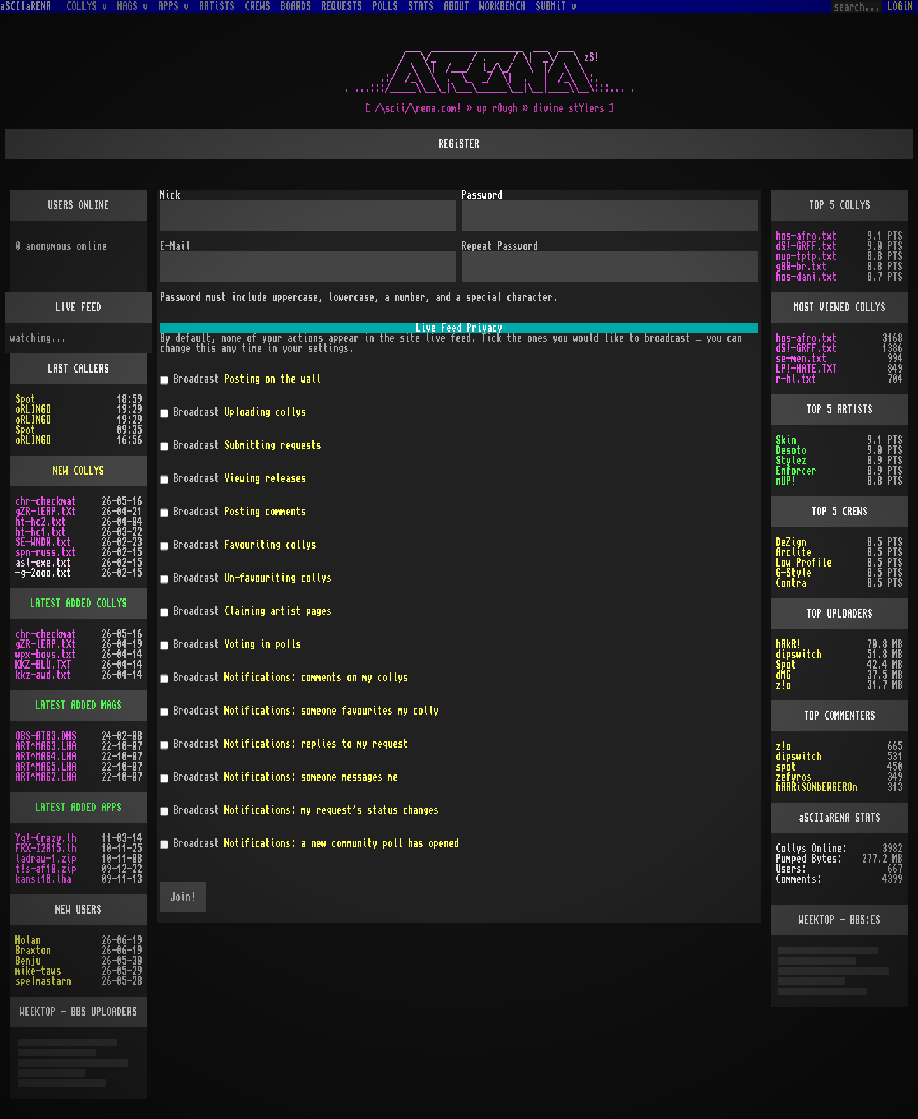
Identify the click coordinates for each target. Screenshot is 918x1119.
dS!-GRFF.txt (806, 246)
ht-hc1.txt (40, 532)
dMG (783, 675)
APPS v (173, 6)
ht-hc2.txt (40, 522)
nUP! (786, 481)
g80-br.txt (801, 267)
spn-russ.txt (45, 552)
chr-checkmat (45, 501)
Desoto (791, 450)
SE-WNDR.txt (43, 542)
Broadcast (240, 380)
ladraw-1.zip (45, 859)
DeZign (791, 542)
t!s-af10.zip (45, 869)
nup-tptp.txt (806, 256)
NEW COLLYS (78, 471)
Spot (25, 399)
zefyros (794, 777)
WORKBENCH (502, 6)
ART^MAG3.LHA (45, 746)
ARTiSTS (217, 6)
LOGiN (900, 6)
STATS (420, 6)
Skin (786, 440)
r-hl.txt (796, 379)
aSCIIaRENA (25, 6)
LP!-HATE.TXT (806, 369)
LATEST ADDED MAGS (78, 705)
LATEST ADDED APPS (78, 808)
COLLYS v (86, 6)
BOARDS (295, 6)
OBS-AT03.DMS (45, 736)
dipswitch (799, 654)
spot (786, 767)
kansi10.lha (43, 879)
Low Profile (804, 563)
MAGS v (132, 6)
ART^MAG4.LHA (45, 757)
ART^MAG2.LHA (45, 777)
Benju (28, 961)
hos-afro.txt (806, 236)
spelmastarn (43, 981)
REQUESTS (341, 6)
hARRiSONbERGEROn (816, 787)
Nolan (28, 940)
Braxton (33, 950)
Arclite (794, 552)
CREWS (257, 6)
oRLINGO (33, 409)
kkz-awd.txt (43, 675)
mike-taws (38, 971)
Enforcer (796, 471)
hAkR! (788, 644)
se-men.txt (801, 358)
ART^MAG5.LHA (45, 767)
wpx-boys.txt (45, 654)
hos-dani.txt (806, 277)
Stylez (791, 461)
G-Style (794, 573)
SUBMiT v (556, 6)
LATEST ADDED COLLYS (78, 603)
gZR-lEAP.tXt (45, 512)
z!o (783, 685)
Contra (791, 583)
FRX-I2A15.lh (45, 848)
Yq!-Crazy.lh (45, 838)
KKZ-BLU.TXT (43, 665)
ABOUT (456, 6)
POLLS (385, 6)
